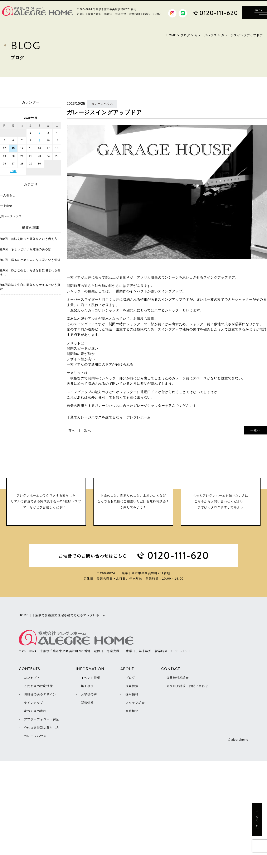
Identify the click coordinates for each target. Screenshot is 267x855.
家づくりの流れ (35, 804)
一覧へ (255, 430)
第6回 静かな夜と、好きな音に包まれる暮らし (30, 272)
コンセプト (32, 771)
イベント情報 (90, 771)
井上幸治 (6, 206)
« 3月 (13, 171)
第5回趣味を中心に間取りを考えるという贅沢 (30, 287)
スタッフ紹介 (135, 796)
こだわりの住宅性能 (38, 779)
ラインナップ (33, 796)
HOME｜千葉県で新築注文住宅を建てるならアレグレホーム (62, 716)
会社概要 (132, 804)
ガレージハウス (11, 216)
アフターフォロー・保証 (41, 813)
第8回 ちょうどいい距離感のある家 (25, 249)
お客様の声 (89, 788)
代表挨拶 (132, 779)
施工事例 (87, 779)
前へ (72, 430)
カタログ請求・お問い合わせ (187, 779)
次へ (87, 430)
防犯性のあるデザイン (40, 788)
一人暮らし (7, 195)
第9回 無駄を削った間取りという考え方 (28, 238)
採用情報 (132, 788)
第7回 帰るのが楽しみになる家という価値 (30, 259)
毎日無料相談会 (177, 771)
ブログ (130, 771)
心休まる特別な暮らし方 (41, 821)
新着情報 (87, 796)
